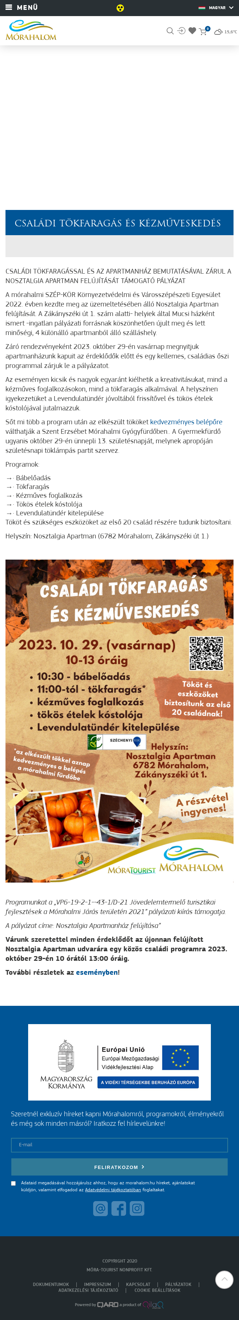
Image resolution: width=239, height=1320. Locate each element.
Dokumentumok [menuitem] (51, 1284)
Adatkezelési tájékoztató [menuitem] (88, 1290)
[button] (224, 1280)
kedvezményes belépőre (186, 422)
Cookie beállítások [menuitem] (157, 1290)
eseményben (97, 973)
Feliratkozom (119, 1167)
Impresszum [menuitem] (97, 1284)
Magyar (216, 8)
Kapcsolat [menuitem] (138, 1284)
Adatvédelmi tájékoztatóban (113, 1190)
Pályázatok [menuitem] (178, 1284)
